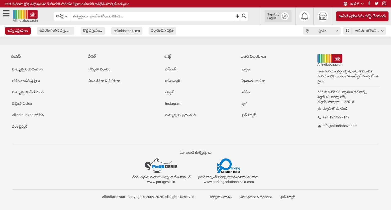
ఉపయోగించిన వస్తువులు (56, 30)
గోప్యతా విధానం (99, 69)
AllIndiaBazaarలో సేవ (28, 115)
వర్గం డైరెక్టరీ (19, 126)
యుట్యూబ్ (172, 81)
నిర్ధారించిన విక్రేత (162, 30)
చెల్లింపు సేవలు (22, 103)
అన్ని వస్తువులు (17, 30)
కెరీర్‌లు (246, 92)
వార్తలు (246, 69)
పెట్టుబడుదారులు (253, 81)
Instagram (173, 103)
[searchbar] (152, 16)
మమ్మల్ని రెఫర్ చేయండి (28, 92)
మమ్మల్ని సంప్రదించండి (27, 69)
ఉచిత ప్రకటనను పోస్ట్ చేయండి (362, 15)
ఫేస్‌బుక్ (170, 69)
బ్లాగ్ (244, 103)
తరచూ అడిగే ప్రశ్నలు (26, 81)
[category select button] (62, 16)
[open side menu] (7, 14)
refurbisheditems (127, 31)
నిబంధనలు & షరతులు (104, 81)
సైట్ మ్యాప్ (249, 115)
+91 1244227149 (336, 117)
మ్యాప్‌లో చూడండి (335, 108)
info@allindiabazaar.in (340, 126)
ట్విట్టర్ (169, 92)
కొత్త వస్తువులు (92, 30)
